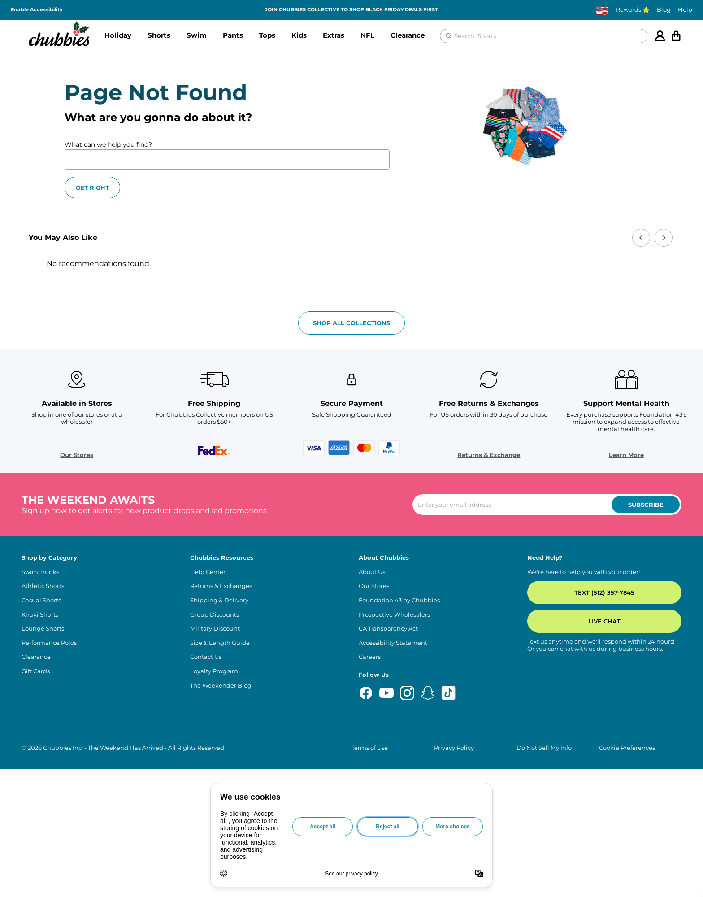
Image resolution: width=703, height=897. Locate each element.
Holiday (117, 35)
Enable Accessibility (37, 10)
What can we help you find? (108, 144)
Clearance (408, 35)
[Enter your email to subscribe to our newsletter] (546, 504)
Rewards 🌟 (633, 9)
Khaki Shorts (40, 614)
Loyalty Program (214, 671)
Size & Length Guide (220, 643)
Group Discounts (214, 614)
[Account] (660, 35)
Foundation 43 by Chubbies (399, 600)
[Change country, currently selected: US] (602, 10)
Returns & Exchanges (221, 586)
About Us (372, 572)
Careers (370, 656)
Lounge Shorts (43, 628)
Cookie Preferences (627, 748)
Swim (197, 35)
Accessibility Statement (393, 643)
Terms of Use (370, 748)
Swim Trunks (40, 572)
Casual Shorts (41, 600)
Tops (267, 35)
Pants (233, 35)
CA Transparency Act (388, 628)
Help (685, 9)
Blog (664, 9)
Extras (333, 35)
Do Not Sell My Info (544, 748)
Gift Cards (36, 671)
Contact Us (205, 656)
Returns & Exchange (488, 455)
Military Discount (215, 628)
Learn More (626, 455)
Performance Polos (49, 643)
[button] (117, 36)
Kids (299, 35)
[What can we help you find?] (227, 159)
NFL (367, 35)
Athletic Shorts (43, 586)
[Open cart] (676, 35)
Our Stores (76, 455)
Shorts (159, 35)
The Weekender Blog (221, 685)
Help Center (208, 572)
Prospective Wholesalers (394, 614)
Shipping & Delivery (219, 600)
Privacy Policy (454, 748)
